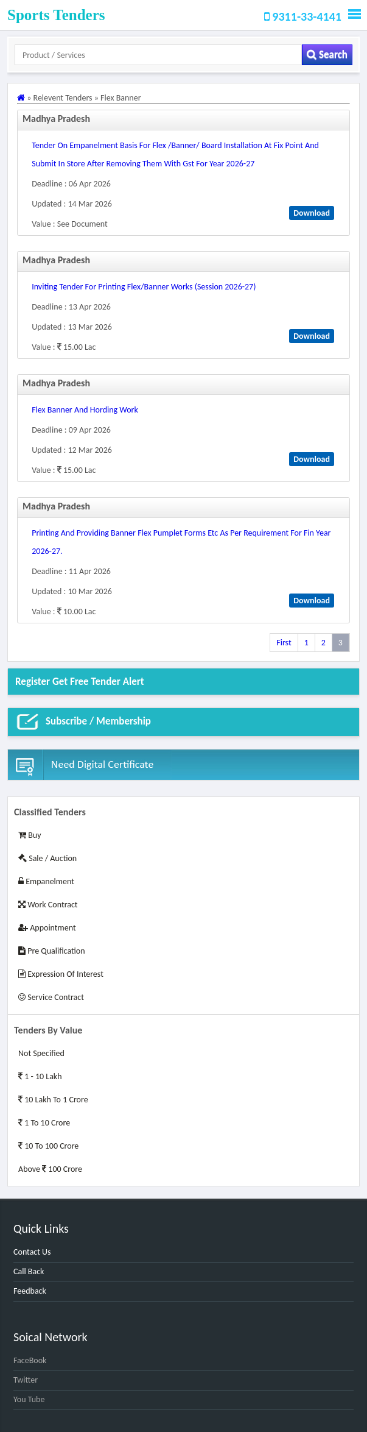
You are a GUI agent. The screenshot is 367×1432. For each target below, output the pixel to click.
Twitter (25, 1380)
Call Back (28, 1271)
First (283, 642)
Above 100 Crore (50, 1169)
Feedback (29, 1291)
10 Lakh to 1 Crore (53, 1099)
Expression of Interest (60, 974)
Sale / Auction (47, 858)
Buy (29, 835)
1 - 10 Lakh (40, 1076)
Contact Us (32, 1252)
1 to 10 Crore (44, 1123)
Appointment (47, 928)
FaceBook (29, 1360)
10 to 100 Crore (48, 1146)
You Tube (28, 1399)
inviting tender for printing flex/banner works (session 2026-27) (144, 287)
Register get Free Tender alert (79, 681)
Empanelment (46, 881)
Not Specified (41, 1053)
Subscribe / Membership (83, 722)
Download (311, 213)
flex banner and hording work (85, 410)
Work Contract (48, 904)
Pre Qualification (51, 951)
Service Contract (51, 997)
